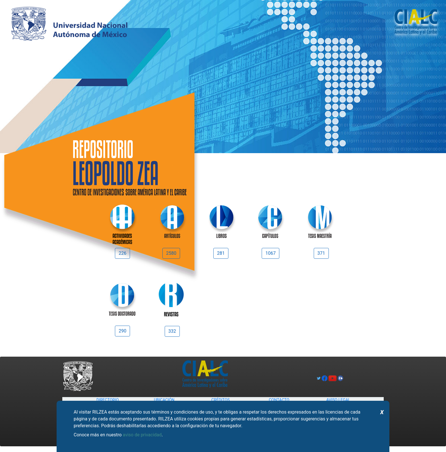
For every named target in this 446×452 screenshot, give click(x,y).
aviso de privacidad (142, 434)
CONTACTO (279, 400)
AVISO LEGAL (338, 400)
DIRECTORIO (107, 400)
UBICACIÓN (164, 400)
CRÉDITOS (220, 400)
